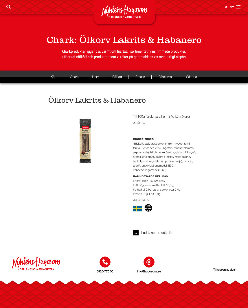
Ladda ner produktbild (152, 233)
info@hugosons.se (149, 271)
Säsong (191, 77)
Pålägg (117, 77)
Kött (53, 77)
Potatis (140, 77)
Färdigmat (166, 77)
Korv (95, 77)
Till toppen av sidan (224, 269)
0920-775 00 (105, 271)
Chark (60, 39)
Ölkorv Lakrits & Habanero (140, 39)
